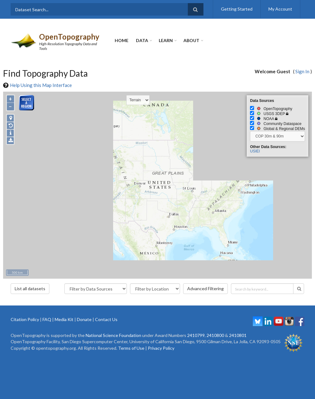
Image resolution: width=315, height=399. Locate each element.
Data (142, 40)
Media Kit (64, 319)
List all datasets (30, 288)
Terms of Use (131, 348)
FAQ (46, 319)
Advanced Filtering (205, 288)
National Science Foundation (113, 335)
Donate (84, 319)
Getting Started (236, 9)
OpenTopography (69, 36)
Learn (166, 40)
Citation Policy (25, 319)
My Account (280, 9)
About (191, 40)
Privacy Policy (161, 348)
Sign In (302, 71)
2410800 (215, 335)
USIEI (255, 151)
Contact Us (106, 319)
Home (121, 40)
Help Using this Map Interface (41, 85)
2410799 (196, 335)
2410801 (238, 335)
